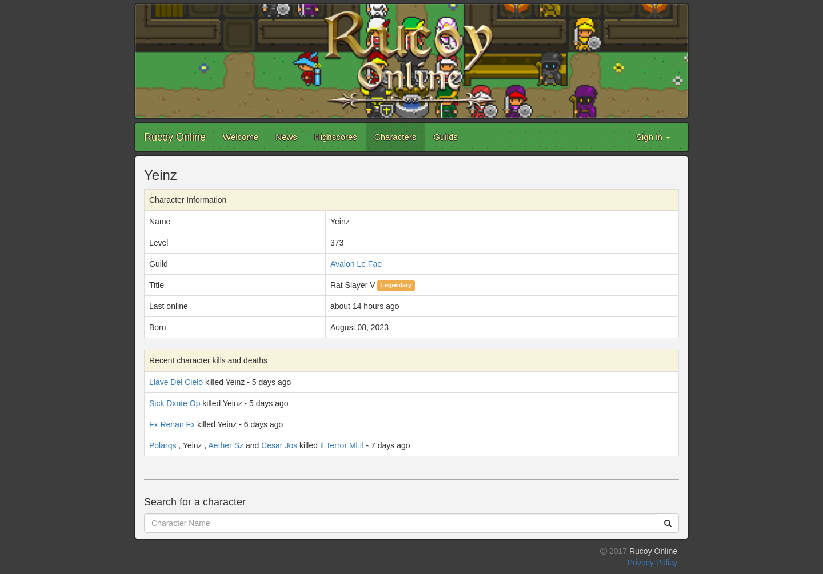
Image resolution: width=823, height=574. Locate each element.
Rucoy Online (175, 137)
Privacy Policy (652, 562)
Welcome (240, 137)
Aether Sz (226, 445)
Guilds (445, 137)
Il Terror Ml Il (342, 445)
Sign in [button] (653, 137)
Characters (395, 137)
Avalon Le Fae (356, 263)
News (286, 137)
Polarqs (162, 445)
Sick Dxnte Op (174, 403)
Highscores (335, 137)
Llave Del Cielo (176, 382)
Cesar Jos (279, 445)
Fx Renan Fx (172, 424)
